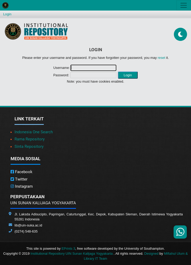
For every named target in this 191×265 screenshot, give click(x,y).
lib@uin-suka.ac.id (28, 225)
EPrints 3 (68, 248)
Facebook (21, 171)
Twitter (19, 179)
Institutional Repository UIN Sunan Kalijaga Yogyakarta (72, 253)
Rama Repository (30, 139)
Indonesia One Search (34, 132)
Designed (151, 253)
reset (161, 58)
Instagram (22, 186)
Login (7, 14)
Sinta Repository (29, 146)
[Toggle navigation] (183, 5)
